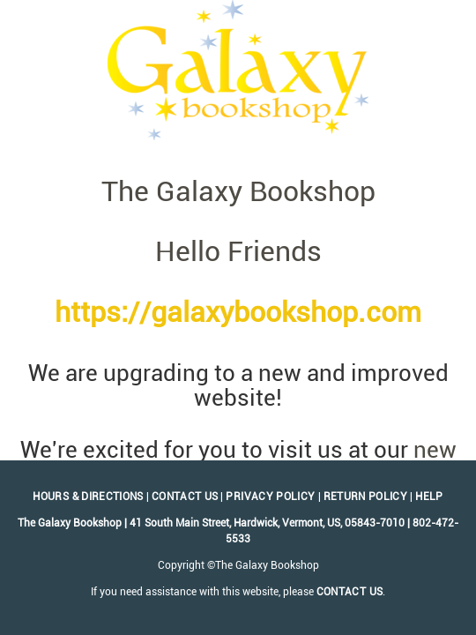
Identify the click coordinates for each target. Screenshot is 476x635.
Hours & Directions (88, 496)
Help (429, 496)
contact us (349, 592)
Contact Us (185, 496)
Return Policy (366, 496)
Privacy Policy (270, 496)
